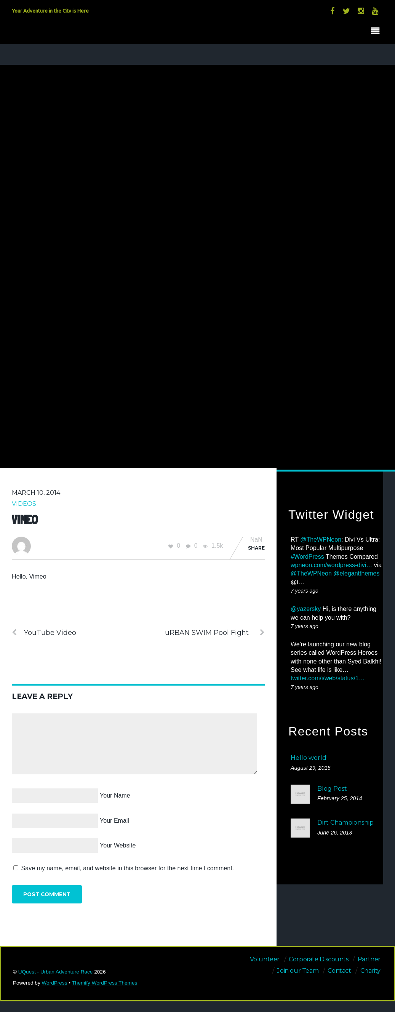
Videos (24, 503)
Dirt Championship (345, 822)
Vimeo (25, 520)
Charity (370, 970)
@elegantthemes (356, 573)
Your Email (114, 820)
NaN (256, 540)
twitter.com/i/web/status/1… (328, 678)
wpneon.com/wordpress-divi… (331, 565)
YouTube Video (44, 632)
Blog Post (332, 788)
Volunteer (265, 959)
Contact (339, 970)
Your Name (115, 795)
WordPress (54, 983)
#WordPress (307, 556)
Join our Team (297, 970)
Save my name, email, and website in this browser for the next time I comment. (127, 868)
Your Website (118, 845)
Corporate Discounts (318, 959)
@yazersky (306, 609)
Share (256, 548)
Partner (369, 959)
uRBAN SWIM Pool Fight (215, 632)
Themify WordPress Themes (105, 983)
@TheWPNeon (320, 539)
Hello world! (309, 757)
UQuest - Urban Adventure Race (55, 972)
